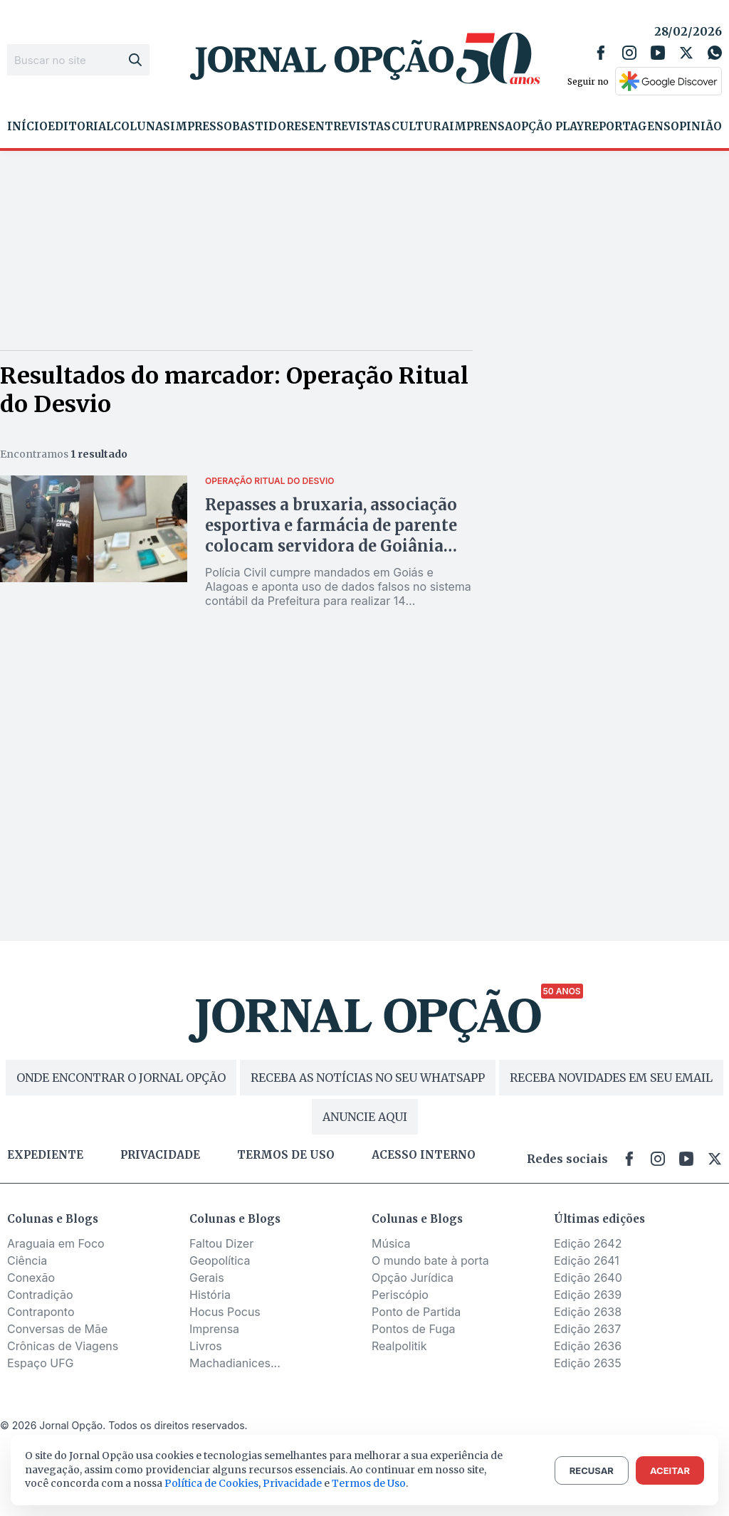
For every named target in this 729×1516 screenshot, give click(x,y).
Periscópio (400, 1295)
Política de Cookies (211, 1483)
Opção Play (548, 126)
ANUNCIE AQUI (364, 1117)
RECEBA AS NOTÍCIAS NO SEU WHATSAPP (368, 1077)
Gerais (206, 1277)
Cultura (420, 126)
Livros (205, 1346)
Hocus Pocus (225, 1312)
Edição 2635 (588, 1363)
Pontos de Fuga (414, 1329)
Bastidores (270, 126)
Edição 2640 (588, 1277)
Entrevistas (349, 126)
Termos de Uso (369, 1483)
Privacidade (160, 1155)
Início (27, 126)
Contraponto (41, 1312)
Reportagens (627, 126)
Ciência (27, 1260)
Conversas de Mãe (57, 1329)
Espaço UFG (40, 1363)
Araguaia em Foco (56, 1243)
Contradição (40, 1295)
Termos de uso (286, 1155)
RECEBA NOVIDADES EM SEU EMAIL (611, 1077)
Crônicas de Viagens (62, 1346)
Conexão (31, 1277)
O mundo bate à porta (430, 1260)
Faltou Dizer (221, 1243)
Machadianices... (234, 1363)
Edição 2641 (586, 1260)
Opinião (696, 126)
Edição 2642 (588, 1243)
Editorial (80, 126)
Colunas (141, 126)
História (210, 1295)
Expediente (45, 1155)
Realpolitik (399, 1346)
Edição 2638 (588, 1312)
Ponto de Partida (416, 1312)
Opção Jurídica (412, 1277)
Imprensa (481, 126)
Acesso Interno (424, 1155)
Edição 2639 (588, 1295)
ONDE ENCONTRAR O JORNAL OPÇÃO (121, 1077)
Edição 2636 (588, 1346)
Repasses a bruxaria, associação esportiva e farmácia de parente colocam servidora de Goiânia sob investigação (331, 536)
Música (391, 1243)
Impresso (201, 126)
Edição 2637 (587, 1329)
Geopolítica (219, 1260)
